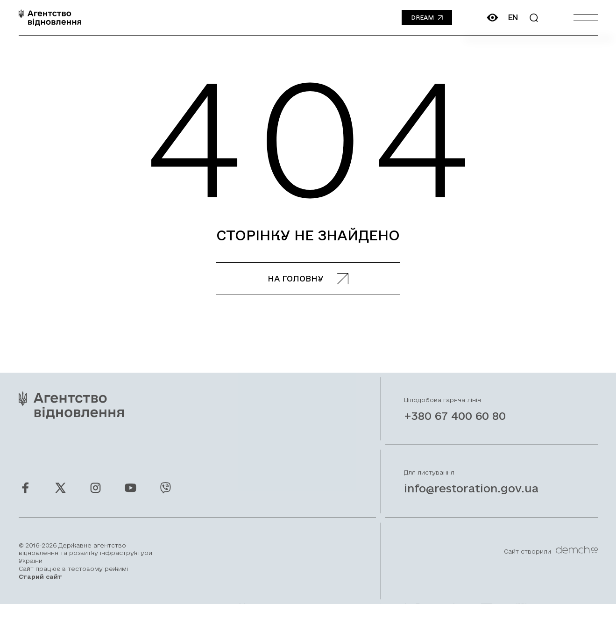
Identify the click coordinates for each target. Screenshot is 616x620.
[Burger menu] (586, 17)
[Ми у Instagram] (95, 498)
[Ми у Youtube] (130, 498)
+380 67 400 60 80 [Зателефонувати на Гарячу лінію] (455, 426)
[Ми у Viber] (165, 498)
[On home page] (50, 17)
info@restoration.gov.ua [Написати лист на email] (471, 498)
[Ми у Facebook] (25, 498)
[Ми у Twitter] (60, 498)
